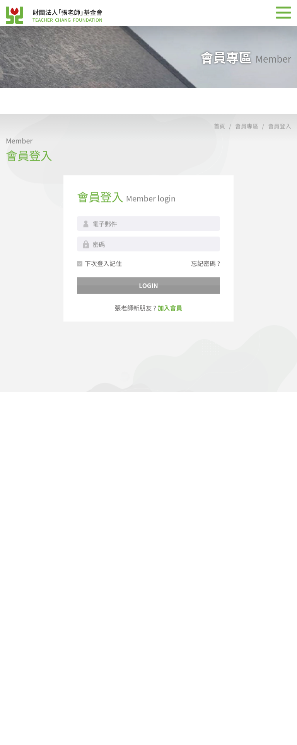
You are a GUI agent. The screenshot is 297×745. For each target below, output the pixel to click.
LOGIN (148, 305)
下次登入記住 (103, 283)
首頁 (219, 146)
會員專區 (246, 146)
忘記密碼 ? (205, 283)
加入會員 (169, 328)
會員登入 (279, 146)
